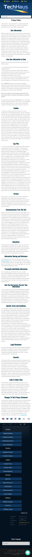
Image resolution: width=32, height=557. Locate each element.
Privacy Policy (16, 554)
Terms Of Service (9, 553)
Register (8, 1)
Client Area (16, 1)
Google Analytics (5, 260)
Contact (26, 1)
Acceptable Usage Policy (21, 553)
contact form (24, 415)
